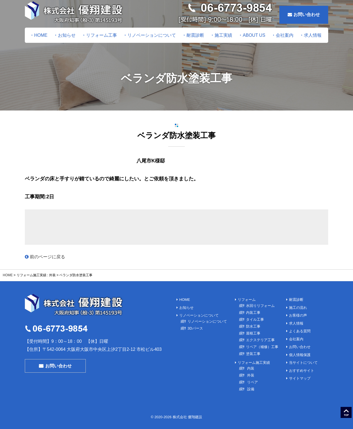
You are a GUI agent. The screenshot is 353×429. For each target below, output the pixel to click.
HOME (40, 35)
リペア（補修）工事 (262, 346)
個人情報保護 (300, 346)
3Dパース (195, 325)
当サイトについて (303, 353)
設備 (250, 387)
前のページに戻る (45, 256)
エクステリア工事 (260, 339)
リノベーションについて (151, 35)
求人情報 (313, 35)
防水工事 (253, 325)
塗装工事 (253, 352)
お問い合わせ (304, 14)
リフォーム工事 (101, 35)
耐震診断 (195, 35)
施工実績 (223, 35)
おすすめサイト (301, 359)
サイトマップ (300, 366)
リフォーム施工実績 (254, 361)
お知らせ (67, 35)
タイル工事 (255, 319)
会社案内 (284, 35)
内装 (250, 367)
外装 (250, 373)
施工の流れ (298, 306)
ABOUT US (254, 35)
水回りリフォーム (260, 306)
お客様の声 (298, 312)
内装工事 (253, 312)
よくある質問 (300, 326)
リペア (252, 380)
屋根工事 (253, 332)
